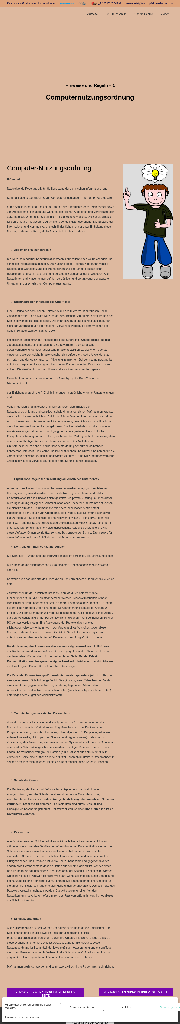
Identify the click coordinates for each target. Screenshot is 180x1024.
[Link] (67, 3)
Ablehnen (127, 1007)
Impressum (10, 1017)
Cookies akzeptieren (82, 1007)
